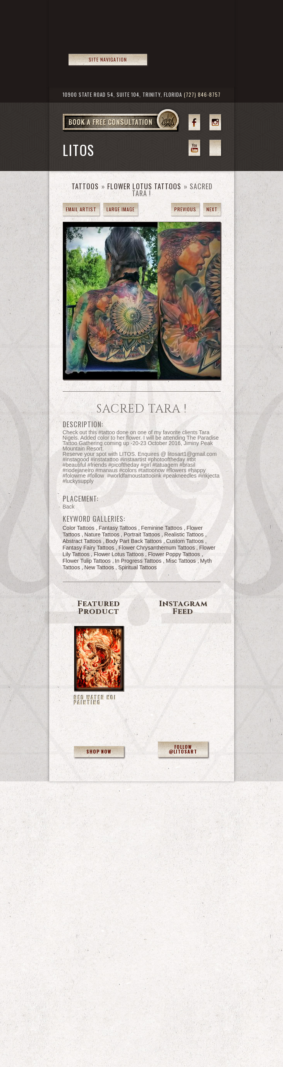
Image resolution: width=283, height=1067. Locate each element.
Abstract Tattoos (82, 541)
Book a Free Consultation (137, 131)
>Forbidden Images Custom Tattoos (110, 35)
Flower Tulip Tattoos (87, 561)
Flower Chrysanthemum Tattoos (156, 548)
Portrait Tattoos (141, 534)
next (212, 209)
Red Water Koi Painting (95, 700)
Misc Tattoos (181, 561)
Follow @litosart (183, 749)
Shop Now (98, 751)
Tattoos (85, 186)
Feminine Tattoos (161, 528)
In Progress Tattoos (138, 561)
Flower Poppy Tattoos (174, 554)
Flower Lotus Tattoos (144, 186)
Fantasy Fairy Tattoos (89, 548)
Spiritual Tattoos (137, 567)
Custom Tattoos (185, 541)
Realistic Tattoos (184, 534)
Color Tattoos (78, 528)
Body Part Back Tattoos (134, 541)
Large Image (120, 209)
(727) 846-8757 (202, 94)
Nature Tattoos (102, 534)
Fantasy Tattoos (118, 528)
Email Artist (81, 209)
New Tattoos (99, 567)
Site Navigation (108, 59)
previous (185, 209)
